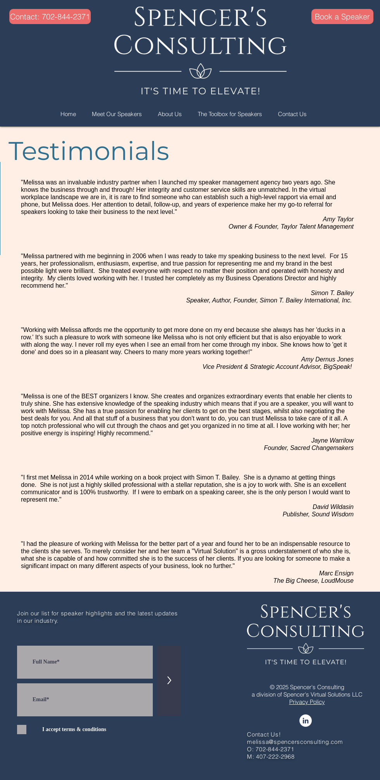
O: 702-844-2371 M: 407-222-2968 (270, 752)
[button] (40, 16)
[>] (169, 681)
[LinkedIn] (305, 720)
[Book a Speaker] (342, 16)
